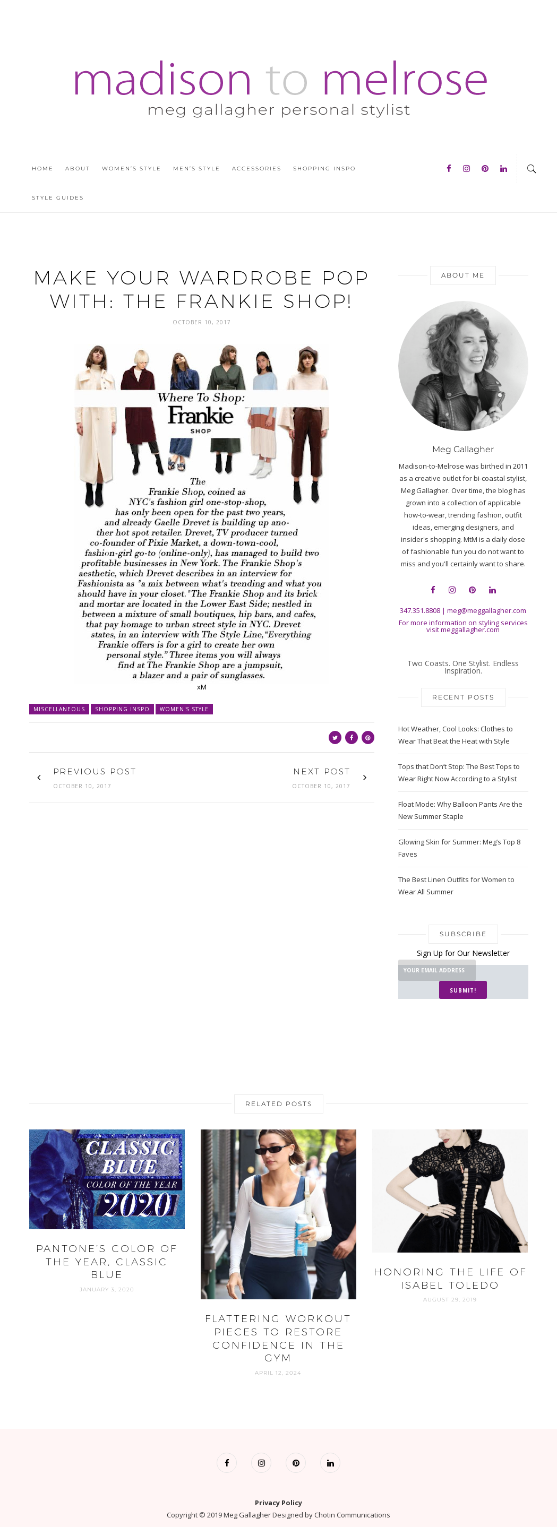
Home (43, 168)
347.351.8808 (420, 610)
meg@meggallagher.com (486, 610)
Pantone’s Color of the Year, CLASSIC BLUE (106, 1243)
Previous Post (96, 771)
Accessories (256, 168)
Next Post (321, 771)
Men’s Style (196, 168)
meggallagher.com (470, 629)
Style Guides (58, 197)
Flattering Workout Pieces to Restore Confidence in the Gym (278, 1320)
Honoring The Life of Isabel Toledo (450, 1260)
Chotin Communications (352, 1497)
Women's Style (184, 709)
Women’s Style (131, 168)
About (77, 168)
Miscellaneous (59, 709)
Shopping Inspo (324, 168)
